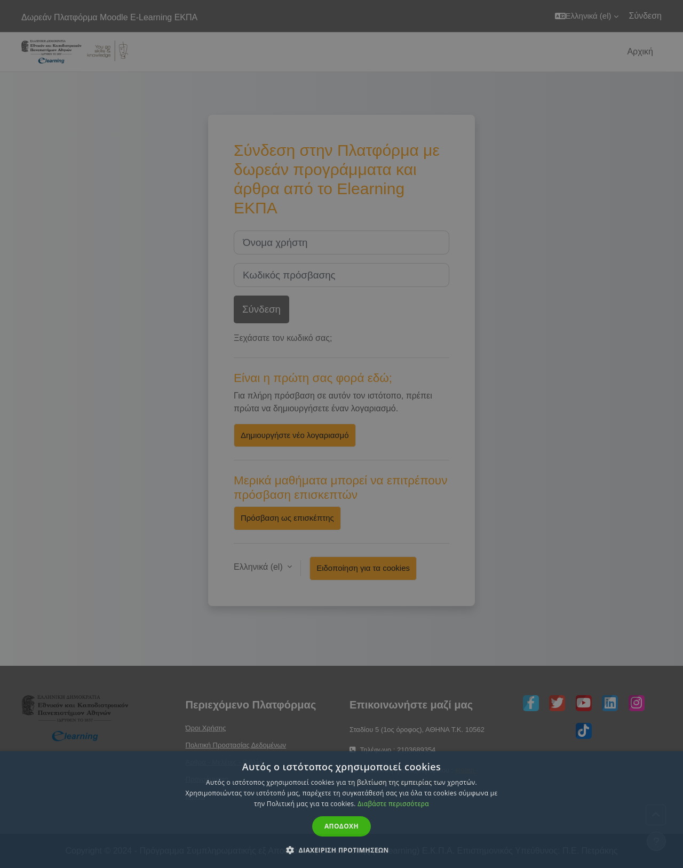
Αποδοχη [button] (341, 826)
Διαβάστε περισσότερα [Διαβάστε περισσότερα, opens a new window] (393, 803)
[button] (341, 850)
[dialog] (341, 434)
